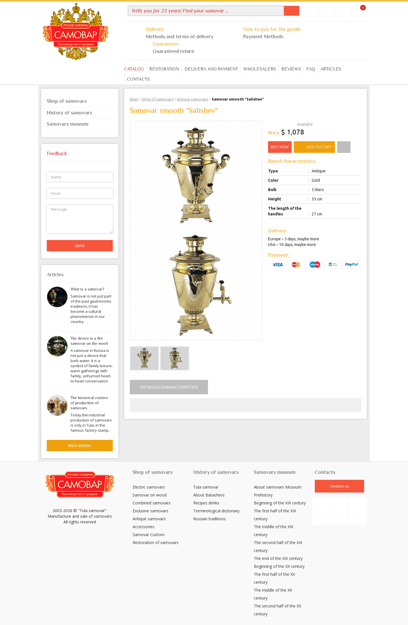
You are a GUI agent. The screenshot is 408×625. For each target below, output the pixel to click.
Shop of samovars (80, 101)
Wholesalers (259, 69)
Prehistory (263, 495)
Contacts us (339, 486)
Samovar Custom (149, 534)
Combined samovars (152, 503)
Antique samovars (149, 518)
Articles (330, 69)
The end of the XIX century (278, 558)
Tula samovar (205, 487)
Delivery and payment (211, 69)
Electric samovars (149, 487)
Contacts (138, 79)
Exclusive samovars (150, 510)
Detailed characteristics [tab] (169, 387)
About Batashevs (209, 495)
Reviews (291, 69)
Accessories (143, 526)
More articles (79, 445)
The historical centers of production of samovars (89, 402)
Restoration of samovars (155, 542)
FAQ (310, 69)
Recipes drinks (206, 503)
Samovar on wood (150, 495)
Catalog (134, 69)
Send (79, 245)
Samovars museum (80, 124)
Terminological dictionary (216, 510)
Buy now (280, 147)
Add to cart (314, 147)
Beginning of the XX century (279, 566)
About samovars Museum (277, 487)
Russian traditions (209, 518)
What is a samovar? (87, 289)
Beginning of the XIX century (280, 503)
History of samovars (80, 112)
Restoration (164, 69)
